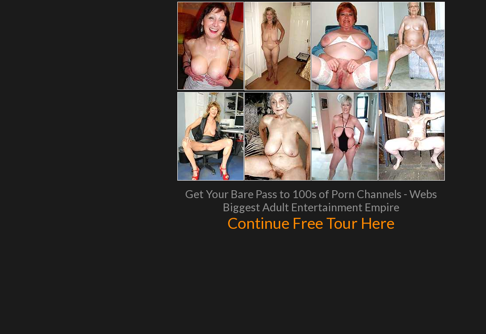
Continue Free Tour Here (310, 222)
